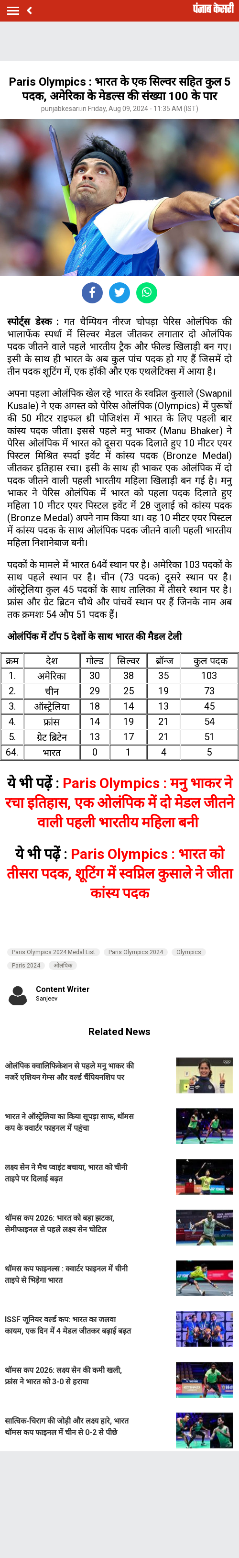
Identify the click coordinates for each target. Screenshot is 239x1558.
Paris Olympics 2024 (136, 952)
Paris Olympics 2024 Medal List (53, 952)
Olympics (188, 952)
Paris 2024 (26, 965)
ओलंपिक (63, 965)
